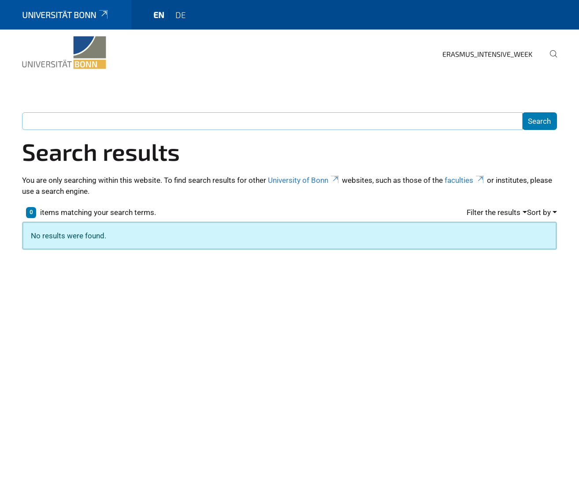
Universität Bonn (65, 15)
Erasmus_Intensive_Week (487, 54)
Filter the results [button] (493, 212)
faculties (465, 180)
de (180, 15)
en (158, 15)
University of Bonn (304, 180)
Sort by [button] (539, 212)
